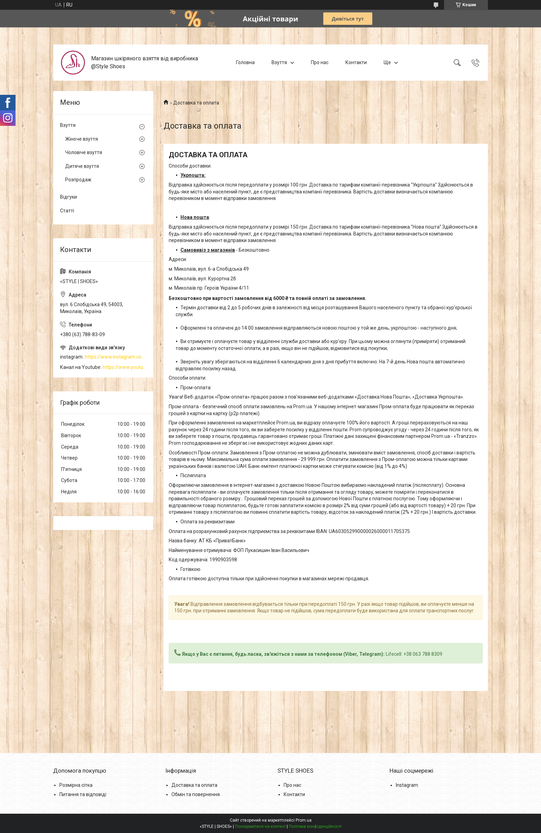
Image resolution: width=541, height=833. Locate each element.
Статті (67, 210)
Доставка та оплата (194, 785)
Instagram (407, 785)
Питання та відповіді (82, 794)
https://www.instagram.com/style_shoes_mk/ (115, 357)
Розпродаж (78, 179)
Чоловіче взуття (83, 152)
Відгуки (68, 197)
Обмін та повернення (195, 794)
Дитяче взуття (82, 166)
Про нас (319, 62)
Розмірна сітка (75, 785)
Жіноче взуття (81, 139)
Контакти (356, 62)
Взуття (279, 62)
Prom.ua (304, 820)
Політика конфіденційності (315, 826)
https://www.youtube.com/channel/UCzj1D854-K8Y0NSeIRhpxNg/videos (124, 367)
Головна (245, 62)
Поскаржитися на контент (260, 826)
